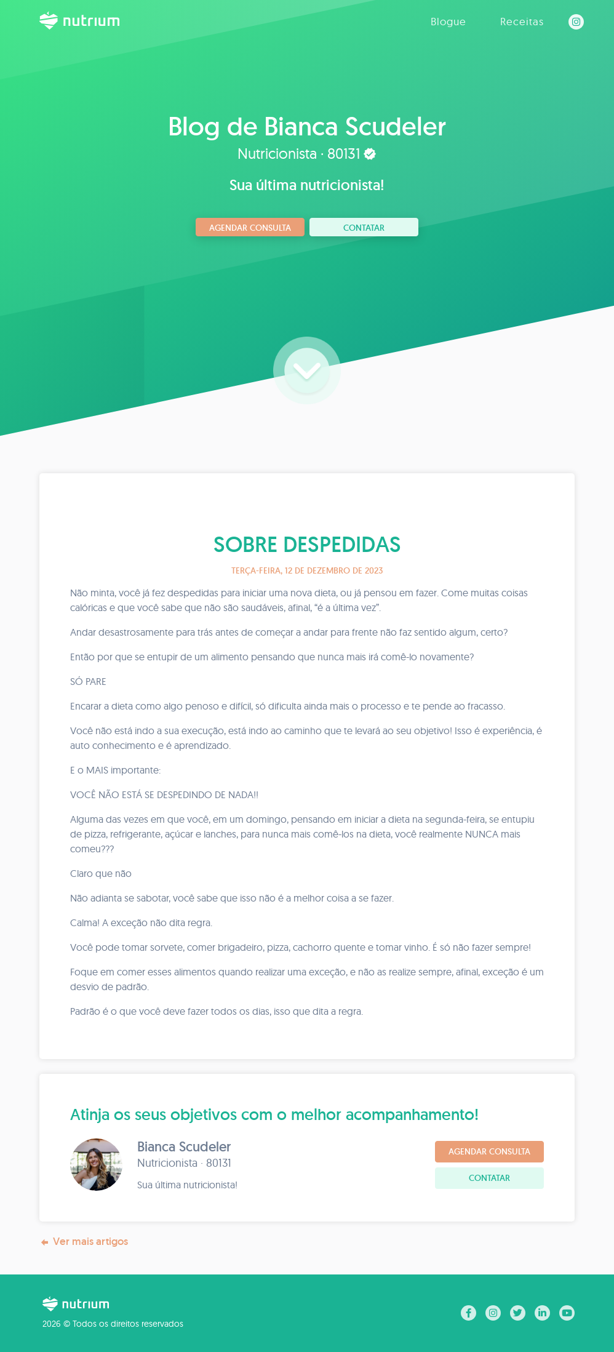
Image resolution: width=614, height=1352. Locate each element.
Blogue (448, 21)
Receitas (522, 21)
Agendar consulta (250, 227)
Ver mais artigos (83, 1241)
